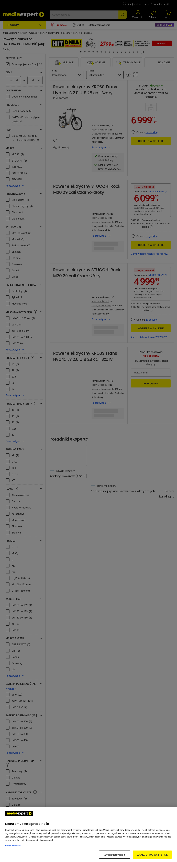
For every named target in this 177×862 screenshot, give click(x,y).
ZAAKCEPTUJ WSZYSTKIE (152, 854)
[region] (88, 834)
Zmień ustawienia (114, 854)
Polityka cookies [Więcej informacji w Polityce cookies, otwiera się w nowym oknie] (13, 845)
